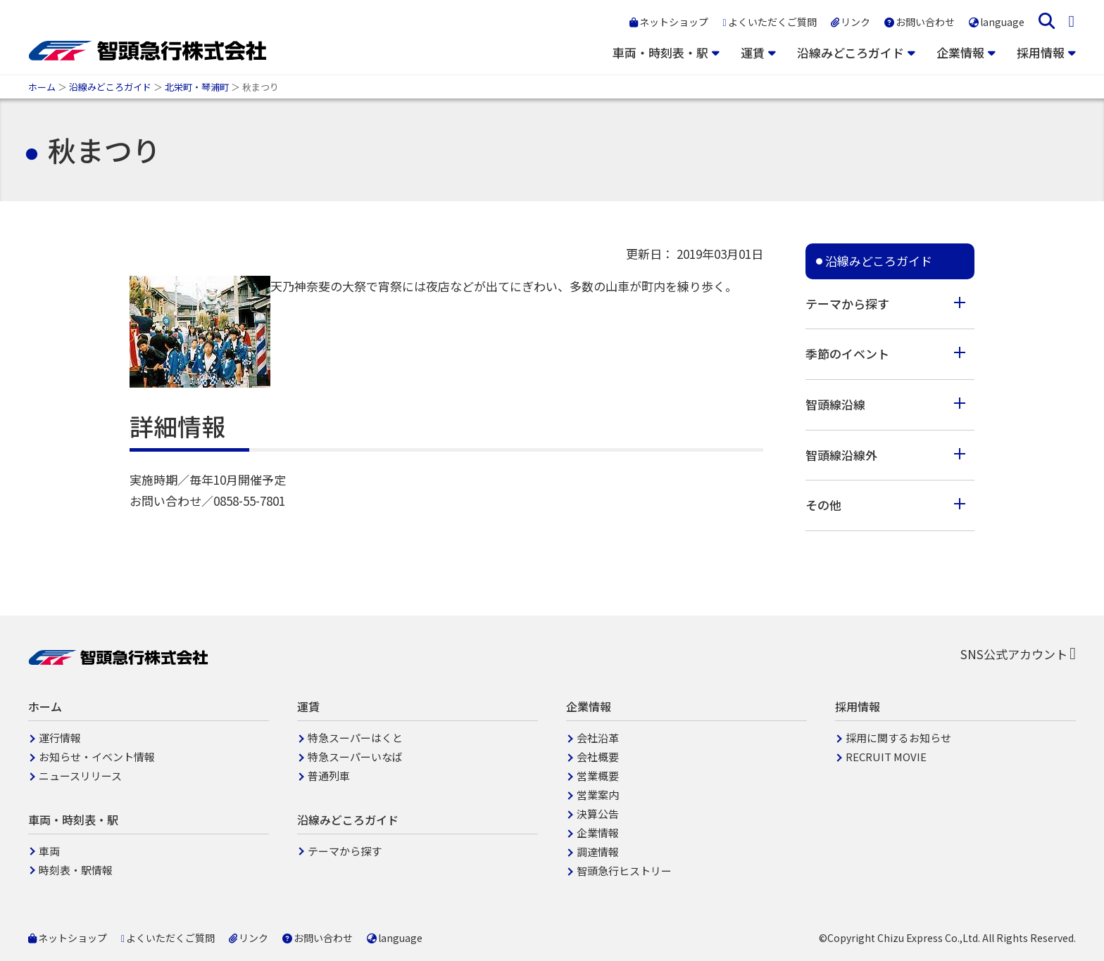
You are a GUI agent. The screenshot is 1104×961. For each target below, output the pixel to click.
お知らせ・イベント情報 (97, 756)
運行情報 (60, 737)
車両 (49, 851)
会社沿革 (598, 737)
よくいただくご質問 (769, 22)
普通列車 (329, 775)
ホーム (42, 87)
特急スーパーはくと (355, 737)
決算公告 (598, 813)
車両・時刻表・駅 (660, 52)
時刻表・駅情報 (76, 870)
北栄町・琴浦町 (197, 87)
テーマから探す (345, 851)
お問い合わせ (919, 22)
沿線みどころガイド (850, 52)
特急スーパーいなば (355, 756)
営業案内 (598, 794)
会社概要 (598, 756)
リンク (850, 22)
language (996, 22)
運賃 (753, 52)
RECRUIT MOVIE (886, 756)
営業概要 (598, 775)
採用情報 (1041, 52)
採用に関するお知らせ (898, 737)
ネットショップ (668, 22)
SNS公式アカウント (1018, 654)
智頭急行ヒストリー (624, 870)
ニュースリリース (80, 775)
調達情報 (598, 851)
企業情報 (960, 52)
